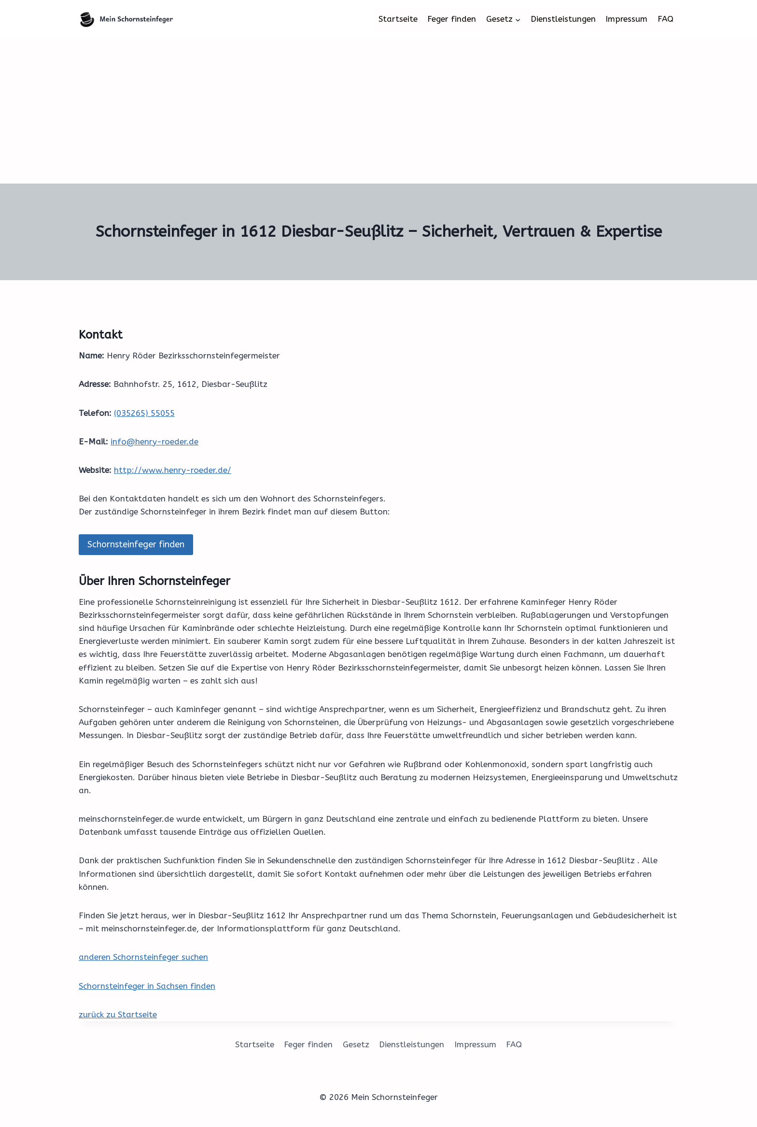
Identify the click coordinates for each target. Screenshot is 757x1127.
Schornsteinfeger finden (135, 544)
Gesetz (356, 1044)
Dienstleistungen (563, 19)
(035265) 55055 (144, 413)
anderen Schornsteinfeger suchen (143, 957)
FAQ (665, 19)
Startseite (398, 19)
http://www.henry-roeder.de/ (172, 470)
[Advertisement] (378, 111)
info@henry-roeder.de (154, 441)
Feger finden (451, 19)
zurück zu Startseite (118, 1014)
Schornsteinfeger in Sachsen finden (147, 986)
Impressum (626, 19)
